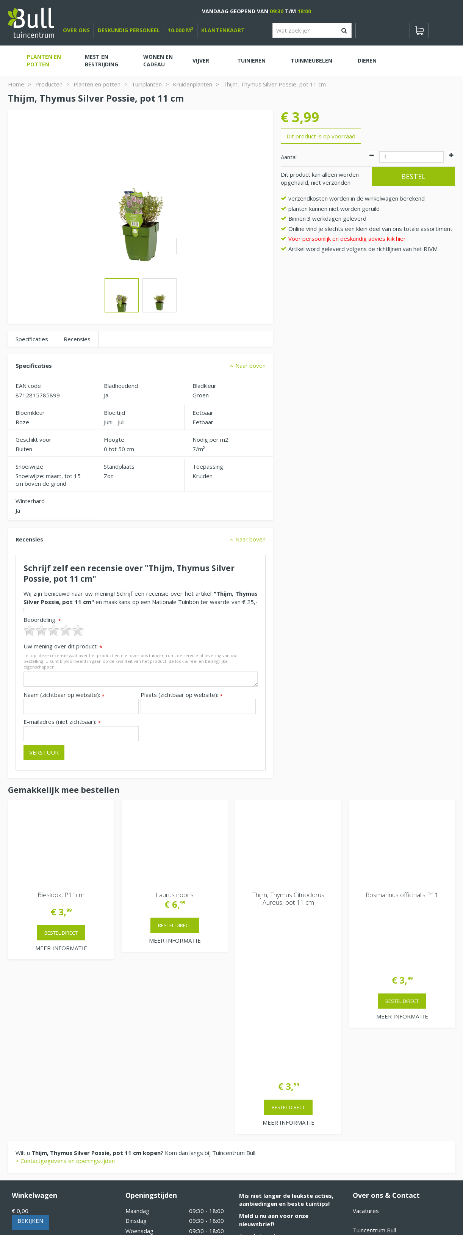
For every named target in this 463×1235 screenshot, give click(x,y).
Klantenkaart (223, 30)
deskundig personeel (129, 30)
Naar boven (250, 365)
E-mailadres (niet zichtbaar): (62, 722)
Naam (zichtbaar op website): (64, 695)
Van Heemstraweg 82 (381, 1075)
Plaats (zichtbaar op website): (182, 695)
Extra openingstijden (152, 1118)
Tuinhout (167, 1208)
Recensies (77, 339)
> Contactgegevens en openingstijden (65, 994)
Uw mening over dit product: (62, 646)
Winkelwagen (34, 1028)
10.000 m (180, 30)
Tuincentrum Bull (374, 1063)
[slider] (53, 630)
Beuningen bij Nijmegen (383, 1087)
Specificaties (32, 339)
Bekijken (30, 1054)
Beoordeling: (42, 620)
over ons (76, 30)
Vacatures (366, 1044)
